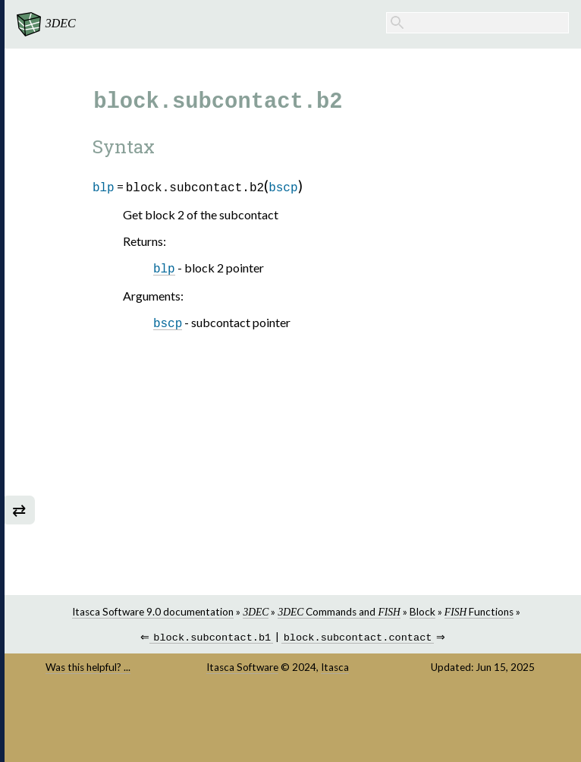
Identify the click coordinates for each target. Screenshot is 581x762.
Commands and (347, 612)
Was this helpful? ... (101, 669)
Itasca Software (251, 669)
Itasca (343, 669)
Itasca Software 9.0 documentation (161, 612)
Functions (486, 612)
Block (430, 612)
